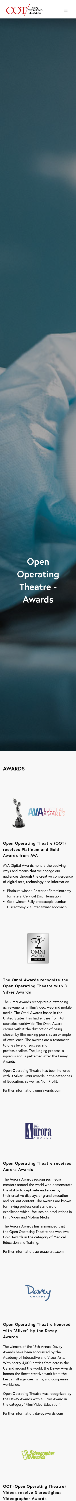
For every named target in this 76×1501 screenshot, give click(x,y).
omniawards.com (48, 1090)
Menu (67, 10)
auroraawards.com (49, 1251)
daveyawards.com (49, 1413)
